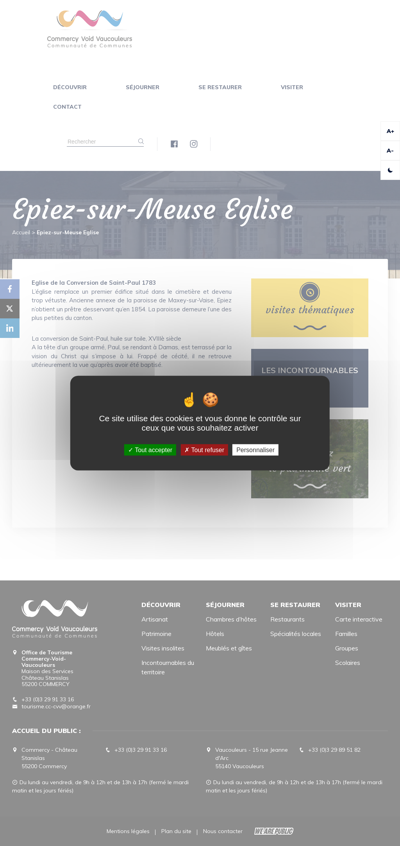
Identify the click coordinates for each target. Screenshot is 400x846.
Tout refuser (204, 450)
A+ (390, 131)
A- (390, 150)
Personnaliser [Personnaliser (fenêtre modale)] (255, 450)
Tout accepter (150, 450)
